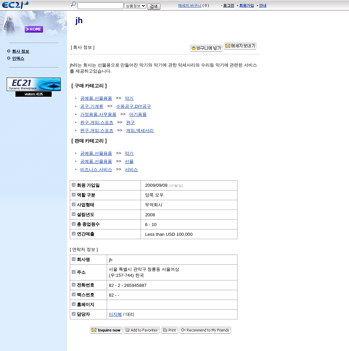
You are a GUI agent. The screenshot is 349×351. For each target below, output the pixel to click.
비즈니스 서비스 (96, 169)
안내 (262, 5)
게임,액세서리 (140, 130)
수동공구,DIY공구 (133, 106)
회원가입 (246, 5)
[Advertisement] (33, 145)
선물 (129, 161)
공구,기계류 (91, 106)
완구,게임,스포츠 (96, 122)
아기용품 (138, 114)
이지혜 (115, 314)
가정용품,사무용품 (98, 114)
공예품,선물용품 (96, 98)
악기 (129, 98)
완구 (130, 122)
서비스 (131, 169)
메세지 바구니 (189, 5)
